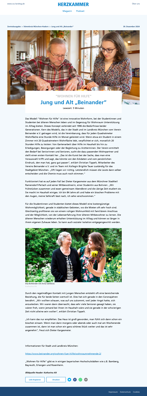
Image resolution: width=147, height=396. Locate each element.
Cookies (136, 392)
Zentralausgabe (14, 26)
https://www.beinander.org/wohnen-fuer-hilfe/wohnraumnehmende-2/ (63, 353)
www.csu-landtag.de (16, 4)
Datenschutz (125, 392)
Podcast (80, 11)
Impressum (113, 392)
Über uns (136, 4)
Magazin (67, 11)
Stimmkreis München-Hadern (36, 26)
